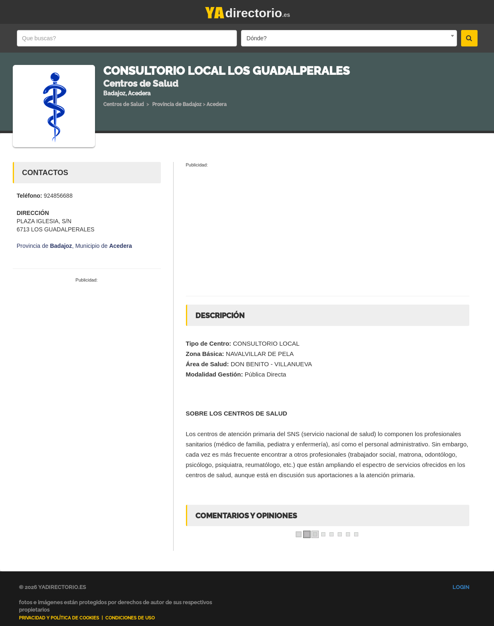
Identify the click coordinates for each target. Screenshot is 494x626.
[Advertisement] (87, 345)
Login (460, 587)
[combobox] (349, 38)
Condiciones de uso (130, 618)
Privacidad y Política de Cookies (59, 618)
